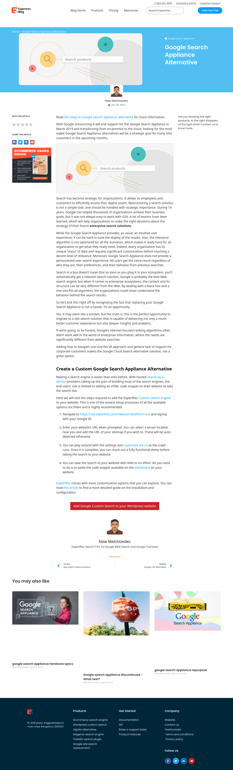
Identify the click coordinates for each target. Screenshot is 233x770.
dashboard (142, 468)
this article (71, 488)
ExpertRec (63, 483)
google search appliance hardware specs (42, 664)
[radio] (14, 125)
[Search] (180, 10)
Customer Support (210, 3)
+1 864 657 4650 (163, 3)
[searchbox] (162, 10)
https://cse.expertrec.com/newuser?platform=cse (115, 414)
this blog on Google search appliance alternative (98, 117)
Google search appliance (181, 38)
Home (15, 31)
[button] (177, 10)
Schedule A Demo (186, 3)
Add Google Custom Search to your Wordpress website (114, 506)
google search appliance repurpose (181, 670)
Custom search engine (155, 398)
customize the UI (135, 445)
